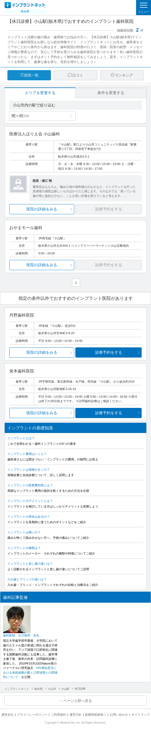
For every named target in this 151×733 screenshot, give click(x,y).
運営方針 (76, 714)
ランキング (124, 75)
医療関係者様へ (95, 714)
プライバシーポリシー (32, 714)
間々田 (20, 116)
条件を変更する (110, 92)
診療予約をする (108, 352)
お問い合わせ (119, 714)
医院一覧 (31, 75)
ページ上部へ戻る (77, 701)
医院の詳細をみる (41, 209)
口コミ (77, 75)
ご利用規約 (58, 714)
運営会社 (7, 714)
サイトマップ (140, 714)
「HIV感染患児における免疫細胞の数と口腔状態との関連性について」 (30, 672)
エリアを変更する (40, 92)
